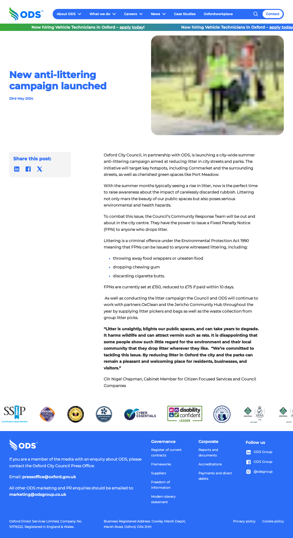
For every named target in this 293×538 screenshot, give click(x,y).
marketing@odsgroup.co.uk (37, 494)
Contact (272, 14)
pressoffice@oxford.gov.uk (49, 477)
